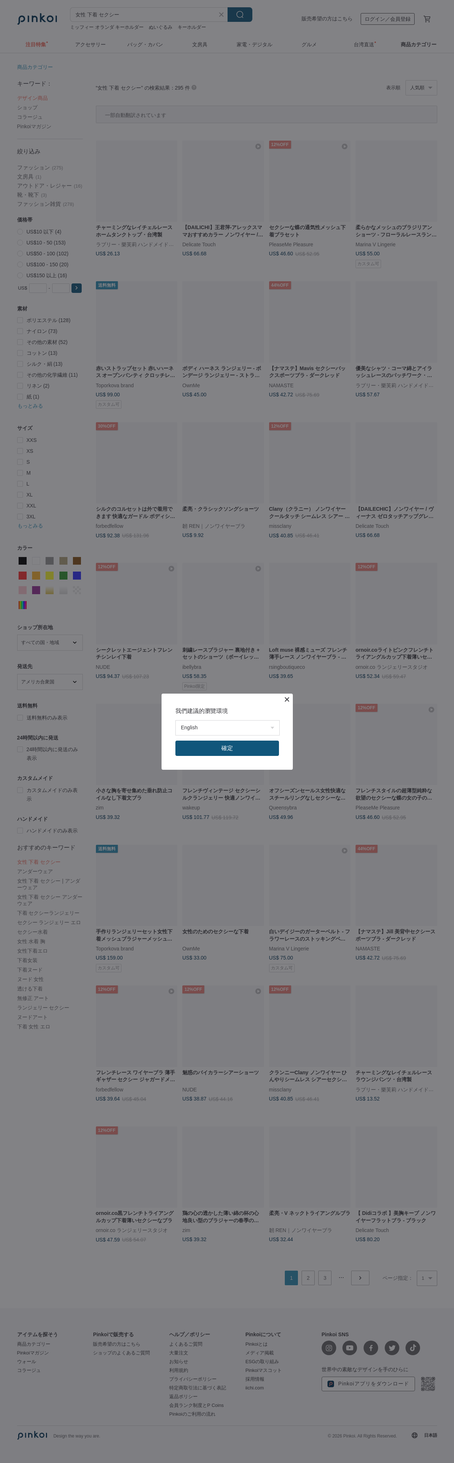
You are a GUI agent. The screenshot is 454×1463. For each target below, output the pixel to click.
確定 (227, 748)
